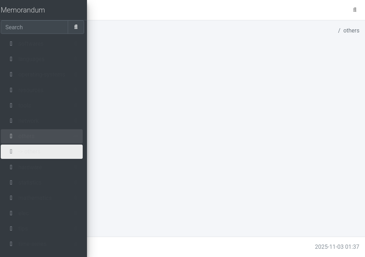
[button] (99, 10)
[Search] (36, 27)
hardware (118, 85)
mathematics (123, 102)
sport (112, 136)
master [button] (120, 9)
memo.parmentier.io (121, 246)
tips (110, 119)
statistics (117, 94)
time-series (120, 128)
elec (111, 111)
